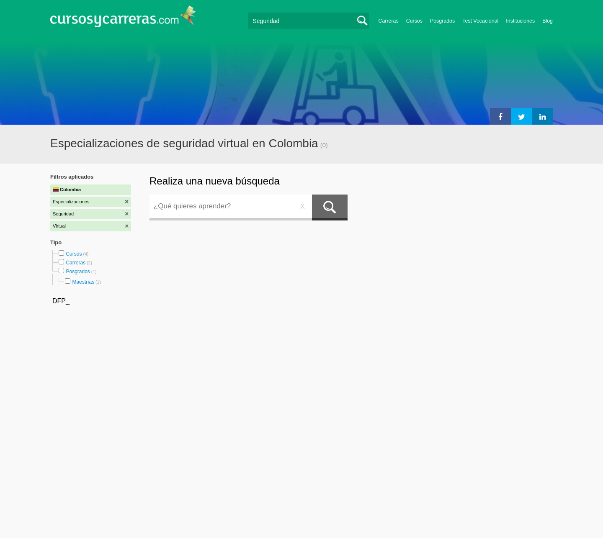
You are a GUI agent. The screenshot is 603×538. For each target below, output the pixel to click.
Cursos (414, 20)
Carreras (389, 20)
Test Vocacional (480, 20)
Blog (547, 20)
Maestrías (83, 282)
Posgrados (442, 20)
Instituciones (520, 20)
